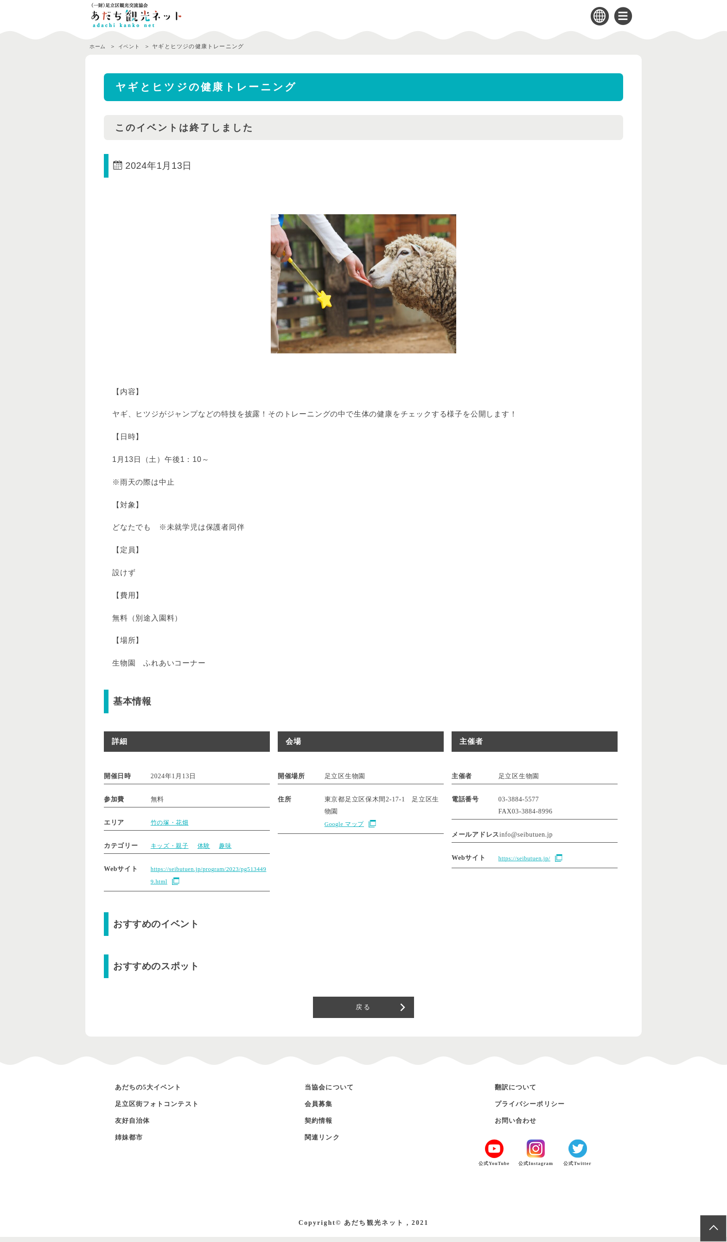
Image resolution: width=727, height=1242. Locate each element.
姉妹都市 (132, 1142)
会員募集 (322, 1109)
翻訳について (520, 1092)
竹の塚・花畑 (171, 822)
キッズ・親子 (171, 845)
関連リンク (326, 1142)
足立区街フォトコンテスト (166, 1109)
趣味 (229, 845)
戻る (363, 1009)
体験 (207, 845)
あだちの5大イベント (156, 1092)
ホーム (98, 46)
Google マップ (346, 824)
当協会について (334, 1092)
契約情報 (322, 1125)
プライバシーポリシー (537, 1109)
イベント (133, 46)
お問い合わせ (520, 1125)
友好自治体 (136, 1125)
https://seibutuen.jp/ (527, 858)
